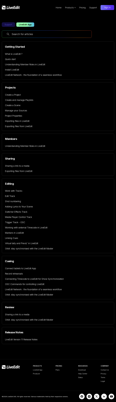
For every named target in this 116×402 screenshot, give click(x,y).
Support (93, 7)
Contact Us (105, 370)
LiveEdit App (37, 370)
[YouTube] (111, 398)
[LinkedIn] (104, 398)
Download (82, 370)
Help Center (82, 374)
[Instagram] (89, 398)
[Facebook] (82, 398)
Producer (36, 374)
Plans (58, 370)
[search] (8, 34)
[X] (96, 398)
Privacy (103, 374)
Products (70, 7)
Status (80, 377)
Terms (103, 377)
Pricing (82, 7)
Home (58, 7)
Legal (103, 381)
